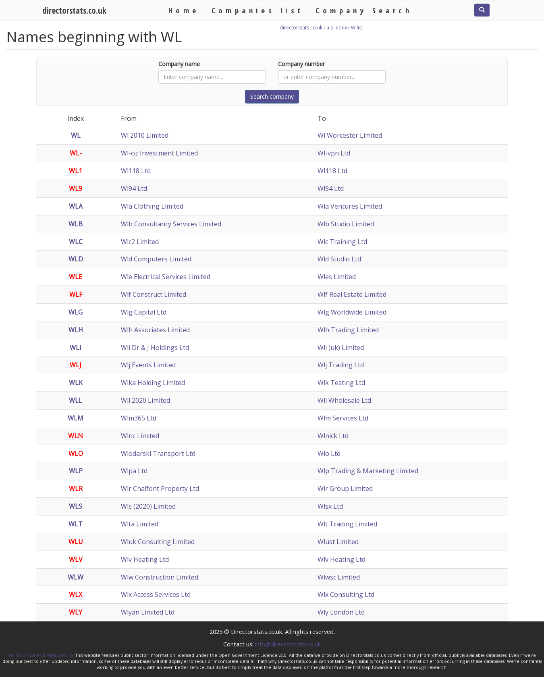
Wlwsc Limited (339, 577)
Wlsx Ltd (330, 506)
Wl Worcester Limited (350, 135)
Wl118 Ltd (136, 170)
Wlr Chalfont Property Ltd (160, 488)
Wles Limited (337, 276)
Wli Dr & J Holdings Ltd (155, 347)
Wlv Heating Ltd (145, 559)
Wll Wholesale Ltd (344, 400)
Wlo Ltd (329, 453)
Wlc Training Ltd (342, 241)
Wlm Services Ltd (343, 418)
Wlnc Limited (140, 435)
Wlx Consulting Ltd (346, 594)
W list (357, 27)
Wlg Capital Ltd (143, 312)
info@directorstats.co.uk (288, 644)
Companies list (258, 10)
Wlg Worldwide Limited (352, 312)
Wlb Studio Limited (346, 223)
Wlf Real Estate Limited (352, 294)
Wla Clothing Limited (152, 206)
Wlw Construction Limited (159, 577)
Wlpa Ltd (134, 470)
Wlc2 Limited (140, 241)
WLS (75, 506)
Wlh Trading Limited (348, 329)
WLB (76, 223)
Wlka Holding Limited (153, 382)
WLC (76, 241)
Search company (272, 96)
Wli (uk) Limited (341, 347)
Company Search (364, 10)
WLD (76, 259)
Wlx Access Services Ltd (156, 594)
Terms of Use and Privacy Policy (41, 655)
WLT (76, 524)
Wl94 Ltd (134, 188)
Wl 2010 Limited (144, 135)
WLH (76, 329)
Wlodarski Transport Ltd (158, 453)
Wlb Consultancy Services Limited (171, 223)
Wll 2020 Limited (145, 400)
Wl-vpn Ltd (334, 153)
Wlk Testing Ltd (341, 382)
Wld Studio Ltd (339, 259)
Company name (179, 64)
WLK (76, 382)
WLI (75, 347)
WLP (76, 470)
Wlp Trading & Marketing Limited (368, 470)
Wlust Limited (338, 541)
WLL (75, 400)
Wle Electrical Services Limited (165, 276)
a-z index (336, 27)
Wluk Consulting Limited (158, 541)
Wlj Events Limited (148, 364)
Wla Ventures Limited (350, 206)
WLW (75, 577)
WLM (75, 418)
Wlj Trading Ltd (341, 364)
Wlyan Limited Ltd (147, 612)
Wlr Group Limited (345, 488)
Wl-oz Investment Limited (159, 153)
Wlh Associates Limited (155, 329)
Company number (301, 64)
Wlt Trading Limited (347, 524)
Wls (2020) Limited (148, 506)
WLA (76, 206)
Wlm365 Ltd (138, 418)
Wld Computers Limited (156, 259)
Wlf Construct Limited (153, 294)
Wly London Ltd (341, 612)
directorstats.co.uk (74, 10)
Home (183, 10)
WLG (76, 312)
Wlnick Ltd (333, 435)
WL (76, 135)
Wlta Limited (139, 524)
